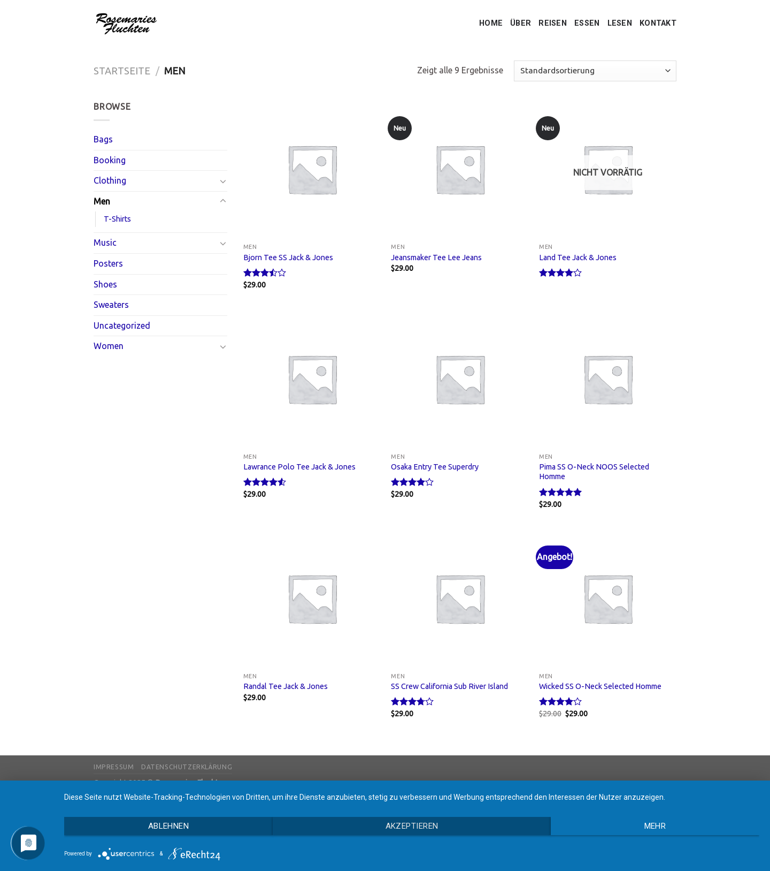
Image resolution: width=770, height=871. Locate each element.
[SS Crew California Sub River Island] (459, 598)
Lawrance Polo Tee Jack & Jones (299, 467)
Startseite (122, 70)
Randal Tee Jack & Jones (285, 686)
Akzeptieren (412, 826)
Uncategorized (122, 325)
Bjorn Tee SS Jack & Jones (288, 257)
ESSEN (586, 23)
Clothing (110, 180)
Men (102, 201)
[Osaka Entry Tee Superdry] (459, 379)
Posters (108, 263)
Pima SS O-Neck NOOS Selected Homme (594, 472)
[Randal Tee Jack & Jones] (312, 598)
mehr (655, 826)
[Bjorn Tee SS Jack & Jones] (312, 169)
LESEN (619, 23)
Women (109, 346)
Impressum (114, 766)
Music (105, 242)
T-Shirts (117, 219)
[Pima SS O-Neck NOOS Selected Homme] (607, 379)
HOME (491, 23)
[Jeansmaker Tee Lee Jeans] (459, 169)
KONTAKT (658, 23)
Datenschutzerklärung (186, 766)
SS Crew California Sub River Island (449, 686)
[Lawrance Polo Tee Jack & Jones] (312, 379)
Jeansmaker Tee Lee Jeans (436, 257)
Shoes (105, 284)
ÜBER (520, 23)
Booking (110, 160)
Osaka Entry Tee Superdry (435, 467)
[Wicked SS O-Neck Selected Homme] (607, 598)
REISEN (552, 23)
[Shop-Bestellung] (595, 70)
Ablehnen (168, 826)
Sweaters (111, 304)
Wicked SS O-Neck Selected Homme (600, 686)
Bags (103, 139)
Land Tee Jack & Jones (578, 257)
